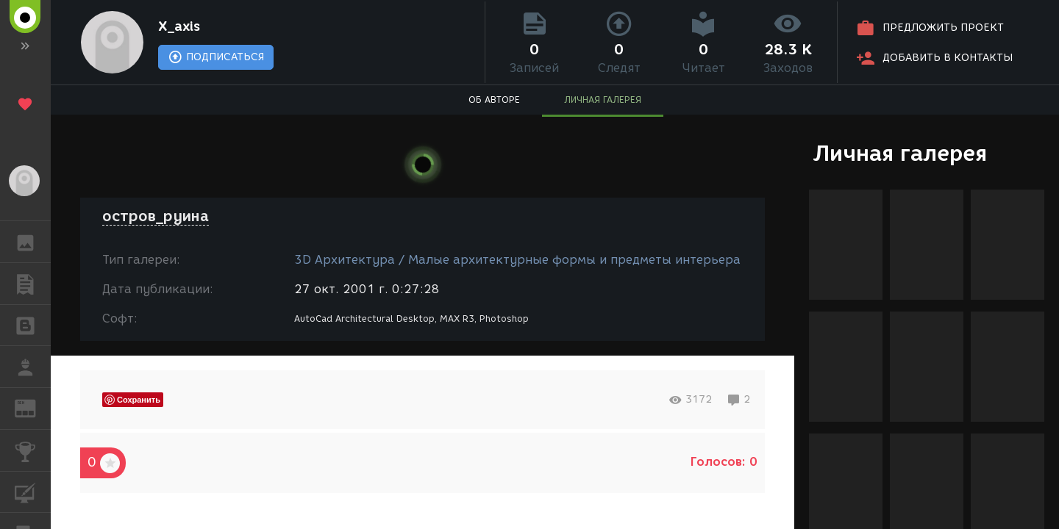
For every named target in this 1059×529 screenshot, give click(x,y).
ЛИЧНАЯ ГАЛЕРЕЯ (602, 99)
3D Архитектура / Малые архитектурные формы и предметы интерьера (517, 260)
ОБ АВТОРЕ (494, 99)
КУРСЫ (33, 491)
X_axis (179, 26)
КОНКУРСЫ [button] (33, 450)
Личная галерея (900, 153)
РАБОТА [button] (33, 366)
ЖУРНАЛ (33, 407)
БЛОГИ (33, 324)
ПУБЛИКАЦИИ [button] (33, 283)
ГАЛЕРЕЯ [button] (33, 241)
